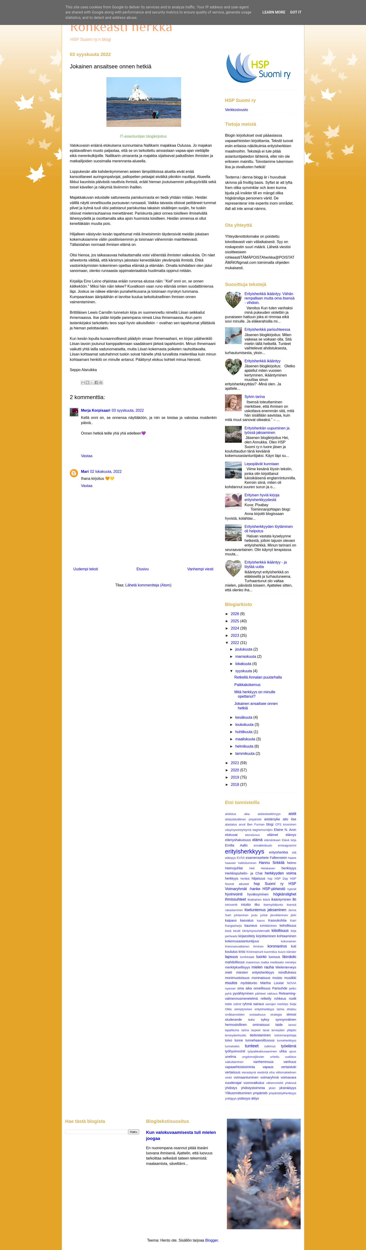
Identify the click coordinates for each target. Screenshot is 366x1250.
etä (294, 852)
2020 (235, 770)
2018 (235, 785)
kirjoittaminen (266, 936)
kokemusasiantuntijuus (242, 941)
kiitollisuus (280, 931)
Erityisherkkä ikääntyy (262, 361)
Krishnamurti (254, 952)
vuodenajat (233, 1083)
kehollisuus (288, 925)
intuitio (246, 904)
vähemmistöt (274, 1083)
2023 (235, 635)
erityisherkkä (278, 852)
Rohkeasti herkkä (121, 26)
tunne (239, 1040)
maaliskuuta (245, 739)
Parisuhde (279, 988)
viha (271, 1072)
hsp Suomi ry (269, 884)
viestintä (262, 1072)
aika (247, 814)
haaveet (230, 863)
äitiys (255, 1098)
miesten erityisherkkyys (255, 972)
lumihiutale (247, 957)
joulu (254, 915)
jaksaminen (276, 910)
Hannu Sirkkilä (272, 863)
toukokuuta (245, 725)
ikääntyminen (281, 899)
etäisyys (230, 858)
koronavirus (277, 946)
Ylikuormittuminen (238, 1093)
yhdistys (231, 1088)
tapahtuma (232, 1030)
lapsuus (231, 957)
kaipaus (231, 920)
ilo (294, 899)
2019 (235, 777)
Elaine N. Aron (285, 830)
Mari (85, 472)
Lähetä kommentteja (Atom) (148, 585)
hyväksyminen (257, 894)
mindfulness (287, 972)
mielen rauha (263, 967)
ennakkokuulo (263, 845)
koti (293, 946)
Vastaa (86, 456)
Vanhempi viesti (200, 569)
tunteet (252, 1045)
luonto (261, 957)
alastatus (231, 824)
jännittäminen (279, 915)
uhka (283, 1051)
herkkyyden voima (280, 873)
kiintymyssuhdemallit (256, 931)
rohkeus (280, 998)
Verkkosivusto (236, 110)
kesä (228, 931)
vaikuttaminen (234, 1062)
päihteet (260, 993)
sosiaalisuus (257, 1014)
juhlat (263, 915)
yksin (272, 1088)
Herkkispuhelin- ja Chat (243, 873)
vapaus (268, 1067)
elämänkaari (272, 840)
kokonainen (288, 941)
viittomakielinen (286, 1072)
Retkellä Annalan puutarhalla (258, 677)
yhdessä (290, 1083)
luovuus (274, 957)
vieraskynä (249, 1072)
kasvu (261, 920)
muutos (231, 983)
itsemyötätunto (273, 904)
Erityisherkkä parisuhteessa (267, 329)
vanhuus (290, 1062)
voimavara (288, 1077)
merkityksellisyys (237, 967)
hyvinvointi (234, 894)
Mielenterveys (285, 967)
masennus (253, 962)
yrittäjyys (231, 1098)
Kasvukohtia (277, 920)
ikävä (266, 899)
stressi (291, 1014)
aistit (292, 814)
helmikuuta (244, 746)
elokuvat (231, 835)
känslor (291, 952)
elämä (257, 840)
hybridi (291, 889)
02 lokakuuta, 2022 (106, 472)
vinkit (228, 1077)
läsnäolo (289, 957)
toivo (228, 1040)
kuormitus (270, 952)
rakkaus (272, 993)
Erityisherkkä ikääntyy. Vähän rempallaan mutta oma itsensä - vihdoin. (269, 298)
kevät (236, 931)
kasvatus (246, 920)
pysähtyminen (243, 993)
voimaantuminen (246, 1077)
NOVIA (291, 983)
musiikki (290, 978)
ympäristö (260, 1093)
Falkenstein (278, 858)
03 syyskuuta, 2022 (128, 410)
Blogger (211, 1240)
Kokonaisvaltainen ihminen (244, 946)
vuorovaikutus (253, 1083)
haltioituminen (247, 863)
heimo (291, 863)
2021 (235, 763)
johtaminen (241, 915)
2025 (235, 621)
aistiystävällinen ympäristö (243, 819)
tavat (266, 1030)
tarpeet (255, 1030)
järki (293, 915)
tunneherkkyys (286, 1040)
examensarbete (257, 858)
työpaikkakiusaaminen (262, 1051)
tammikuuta (245, 754)
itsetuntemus (255, 910)
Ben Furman (256, 824)
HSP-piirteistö (273, 889)
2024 (235, 628)
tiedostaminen (260, 1035)
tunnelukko (232, 1046)
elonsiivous (252, 835)
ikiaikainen (255, 899)
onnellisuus (261, 988)
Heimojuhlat (234, 868)
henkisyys (289, 868)
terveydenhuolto (235, 1035)
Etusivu (143, 569)
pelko (292, 988)
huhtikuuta (244, 732)
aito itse (289, 819)
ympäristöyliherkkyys (282, 1093)
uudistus (290, 1056)
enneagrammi (287, 845)
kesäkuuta (244, 717)
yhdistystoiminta (253, 1088)
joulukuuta (244, 649)
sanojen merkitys (276, 1004)
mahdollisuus (235, 962)
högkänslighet (284, 894)
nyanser (230, 988)
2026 (235, 614)
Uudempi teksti (85, 569)
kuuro (282, 952)
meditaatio (277, 962)
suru (251, 1019)
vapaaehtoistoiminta (240, 1067)
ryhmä (247, 1004)
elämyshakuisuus (238, 840)
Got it (295, 12)
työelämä (288, 1046)
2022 (235, 643)
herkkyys (231, 878)
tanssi (292, 1025)
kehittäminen (268, 925)
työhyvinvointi (235, 1051)
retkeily (266, 998)
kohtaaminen (286, 936)
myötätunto (248, 983)
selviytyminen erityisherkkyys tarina (259, 1009)
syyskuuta (244, 671)
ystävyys (243, 1098)
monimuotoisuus (237, 978)
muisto (277, 978)
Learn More (273, 12)
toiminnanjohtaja (285, 1035)
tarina (245, 1030)
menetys (290, 962)
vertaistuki (288, 1067)
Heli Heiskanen (262, 868)
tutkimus (270, 1046)
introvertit (231, 904)
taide (279, 1025)
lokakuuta (243, 664)
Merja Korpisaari (95, 410)
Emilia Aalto (236, 845)
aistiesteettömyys (269, 814)
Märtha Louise (272, 983)
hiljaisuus (258, 878)
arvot (242, 824)
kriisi (242, 952)
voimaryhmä (269, 1077)
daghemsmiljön (263, 830)
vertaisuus (232, 1072)
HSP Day (281, 878)
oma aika (244, 988)
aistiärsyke (272, 819)
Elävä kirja (289, 840)
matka (265, 962)
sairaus (258, 1004)
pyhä (228, 993)
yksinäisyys (287, 1088)
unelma (230, 1056)
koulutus (231, 952)
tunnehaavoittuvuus (259, 1040)
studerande (233, 1019)
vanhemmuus (263, 1062)
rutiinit (237, 1004)
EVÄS (241, 858)
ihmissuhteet (235, 899)
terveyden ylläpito (283, 1030)
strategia (276, 1014)
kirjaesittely (246, 936)
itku (257, 904)
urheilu (274, 1056)
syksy (265, 1019)
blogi (269, 824)
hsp (269, 878)
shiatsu (291, 1009)
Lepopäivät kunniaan (261, 464)
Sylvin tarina (254, 397)
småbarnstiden (235, 1014)
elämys (290, 835)
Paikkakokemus (247, 685)
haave (292, 858)
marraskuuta (246, 656)
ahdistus (230, 814)
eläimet (272, 835)
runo (228, 1004)
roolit (292, 998)
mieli (228, 972)
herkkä (244, 878)
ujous (292, 1051)
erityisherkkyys (244, 851)
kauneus (250, 925)
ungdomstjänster (253, 1056)
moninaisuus (260, 978)
